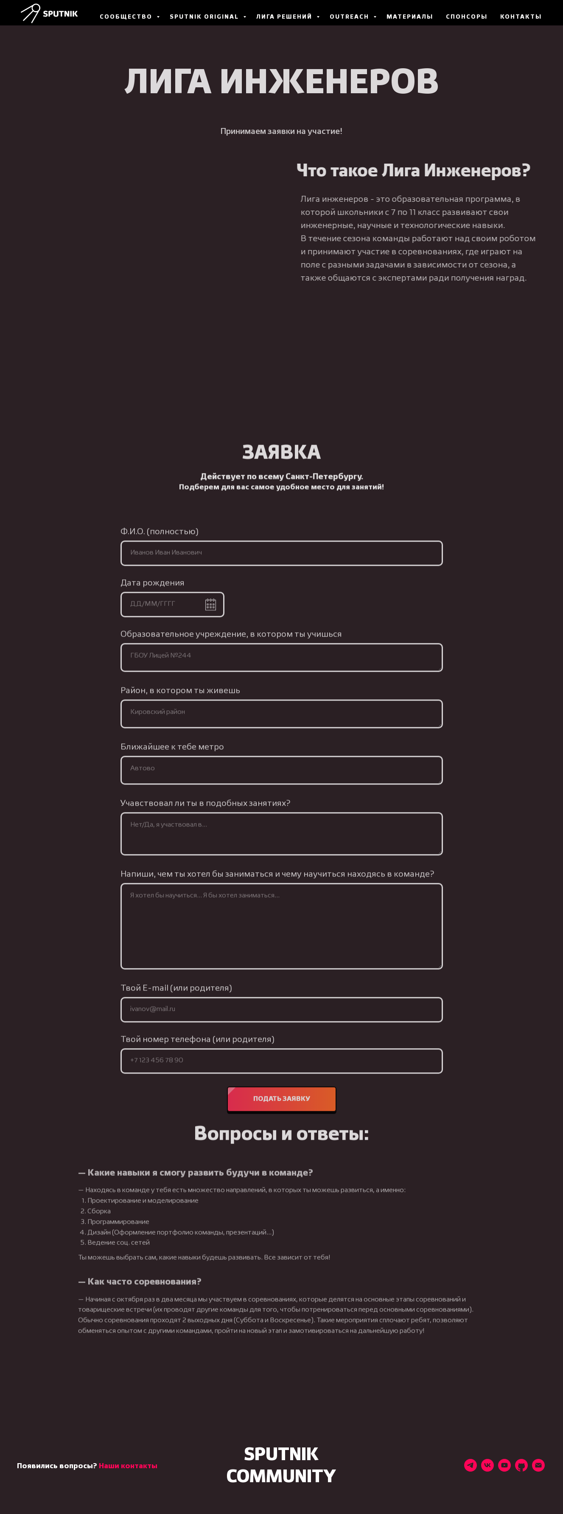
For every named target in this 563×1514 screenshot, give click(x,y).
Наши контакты (128, 1466)
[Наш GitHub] (521, 1469)
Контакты (521, 17)
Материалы (410, 17)
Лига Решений (285, 17)
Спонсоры (466, 17)
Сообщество (127, 17)
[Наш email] (538, 1469)
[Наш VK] (487, 1469)
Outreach (350, 17)
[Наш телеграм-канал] (470, 1469)
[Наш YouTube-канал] (504, 1469)
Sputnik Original (205, 17)
